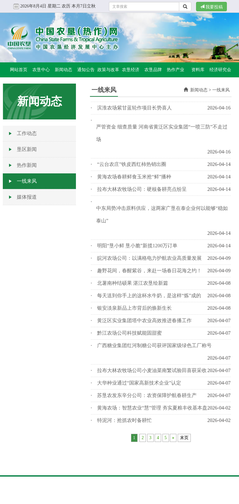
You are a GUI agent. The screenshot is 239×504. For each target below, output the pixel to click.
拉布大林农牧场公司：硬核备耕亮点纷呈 (142, 189)
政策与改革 (108, 69)
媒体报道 (27, 197)
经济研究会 (220, 69)
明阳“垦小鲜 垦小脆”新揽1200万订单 (137, 245)
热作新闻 (27, 165)
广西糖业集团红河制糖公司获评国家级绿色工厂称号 (154, 345)
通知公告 (86, 69)
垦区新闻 (27, 149)
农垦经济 (130, 69)
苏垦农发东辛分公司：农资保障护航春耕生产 (147, 395)
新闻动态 (63, 69)
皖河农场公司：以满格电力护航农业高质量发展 (149, 258)
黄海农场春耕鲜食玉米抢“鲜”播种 (134, 176)
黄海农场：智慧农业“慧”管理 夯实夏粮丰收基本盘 (152, 407)
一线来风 (27, 181)
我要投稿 (211, 6)
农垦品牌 (153, 69)
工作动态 (27, 133)
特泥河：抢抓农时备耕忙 (124, 420)
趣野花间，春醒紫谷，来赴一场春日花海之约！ (149, 270)
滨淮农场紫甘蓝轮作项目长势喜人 (134, 107)
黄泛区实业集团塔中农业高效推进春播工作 (144, 320)
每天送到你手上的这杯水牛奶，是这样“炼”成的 (149, 295)
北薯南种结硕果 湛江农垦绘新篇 (132, 283)
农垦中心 (41, 69)
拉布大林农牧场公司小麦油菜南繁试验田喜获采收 (152, 370)
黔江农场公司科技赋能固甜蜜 (129, 333)
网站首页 (18, 69)
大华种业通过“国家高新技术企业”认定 (139, 382)
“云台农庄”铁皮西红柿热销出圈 (131, 164)
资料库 (197, 69)
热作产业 (175, 69)
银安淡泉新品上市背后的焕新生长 (134, 308)
